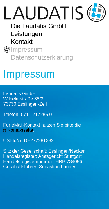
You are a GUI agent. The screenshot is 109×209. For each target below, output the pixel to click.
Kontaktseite (20, 130)
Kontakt (22, 41)
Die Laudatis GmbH (39, 26)
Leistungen (26, 33)
